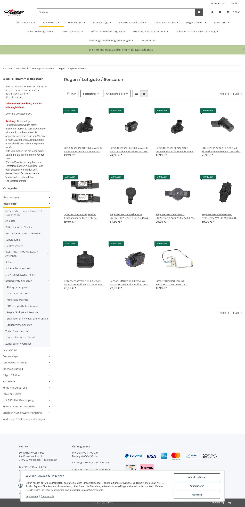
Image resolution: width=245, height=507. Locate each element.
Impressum (32, 496)
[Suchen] (116, 12)
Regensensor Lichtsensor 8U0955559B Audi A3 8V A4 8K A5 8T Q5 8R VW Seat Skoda (175, 216)
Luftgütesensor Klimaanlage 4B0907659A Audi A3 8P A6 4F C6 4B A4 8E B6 (174, 149)
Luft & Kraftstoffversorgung (18, 400)
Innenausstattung (13, 368)
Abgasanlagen (11, 197)
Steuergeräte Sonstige (19, 324)
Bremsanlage (10, 356)
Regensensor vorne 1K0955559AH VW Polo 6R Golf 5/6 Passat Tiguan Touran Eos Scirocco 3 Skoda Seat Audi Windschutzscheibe (83, 282)
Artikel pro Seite (115, 93)
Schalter (10, 262)
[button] (212, 12)
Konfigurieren (196, 486)
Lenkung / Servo (12, 394)
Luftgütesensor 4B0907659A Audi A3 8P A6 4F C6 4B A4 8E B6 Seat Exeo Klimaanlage (83, 149)
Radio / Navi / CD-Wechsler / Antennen (21, 254)
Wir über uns (149, 40)
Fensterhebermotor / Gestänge (22, 233)
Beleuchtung (10, 350)
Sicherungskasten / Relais (20, 274)
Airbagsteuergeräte (18, 287)
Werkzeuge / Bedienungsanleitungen (24, 419)
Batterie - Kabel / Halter (18, 227)
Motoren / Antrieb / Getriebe (19, 406)
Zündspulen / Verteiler (18, 343)
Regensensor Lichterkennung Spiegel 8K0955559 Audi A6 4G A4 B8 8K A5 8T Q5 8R (129, 216)
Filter (71, 93)
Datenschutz (47, 496)
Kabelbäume (12, 239)
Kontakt (235, 3)
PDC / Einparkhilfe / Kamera (22, 306)
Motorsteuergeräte (17, 299)
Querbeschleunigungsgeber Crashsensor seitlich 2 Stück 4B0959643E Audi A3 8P (80, 216)
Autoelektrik (10, 203)
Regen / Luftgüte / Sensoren (23, 312)
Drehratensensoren (18, 293)
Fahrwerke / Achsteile (15, 362)
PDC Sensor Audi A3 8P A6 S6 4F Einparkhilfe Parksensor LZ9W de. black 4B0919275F (221, 149)
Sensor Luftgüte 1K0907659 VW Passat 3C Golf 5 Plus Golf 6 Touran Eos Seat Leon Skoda (130, 282)
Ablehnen (197, 495)
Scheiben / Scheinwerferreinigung (22, 412)
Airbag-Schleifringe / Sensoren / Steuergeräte (23, 212)
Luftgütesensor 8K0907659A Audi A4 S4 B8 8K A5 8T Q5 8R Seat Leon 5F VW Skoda (130, 149)
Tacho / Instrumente (17, 331)
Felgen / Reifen (11, 375)
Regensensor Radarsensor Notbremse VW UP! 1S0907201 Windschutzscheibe (219, 216)
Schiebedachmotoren (17, 268)
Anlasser (10, 220)
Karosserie (9, 381)
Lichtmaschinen (14, 246)
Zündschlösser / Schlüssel (20, 337)
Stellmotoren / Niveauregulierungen (27, 318)
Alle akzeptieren (196, 477)
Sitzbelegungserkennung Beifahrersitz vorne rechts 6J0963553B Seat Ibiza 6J (170, 282)
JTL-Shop (227, 502)
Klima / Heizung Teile (15, 387)
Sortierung (89, 93)
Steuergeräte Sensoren (18, 281)
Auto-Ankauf (218, 3)
